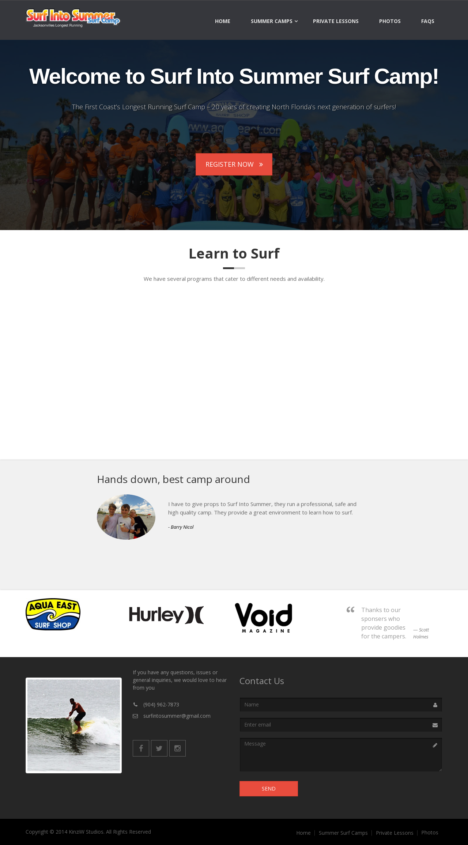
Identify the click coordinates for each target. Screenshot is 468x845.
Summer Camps (271, 21)
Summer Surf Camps (343, 833)
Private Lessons (336, 21)
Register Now (234, 164)
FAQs (427, 21)
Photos (390, 21)
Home (222, 21)
